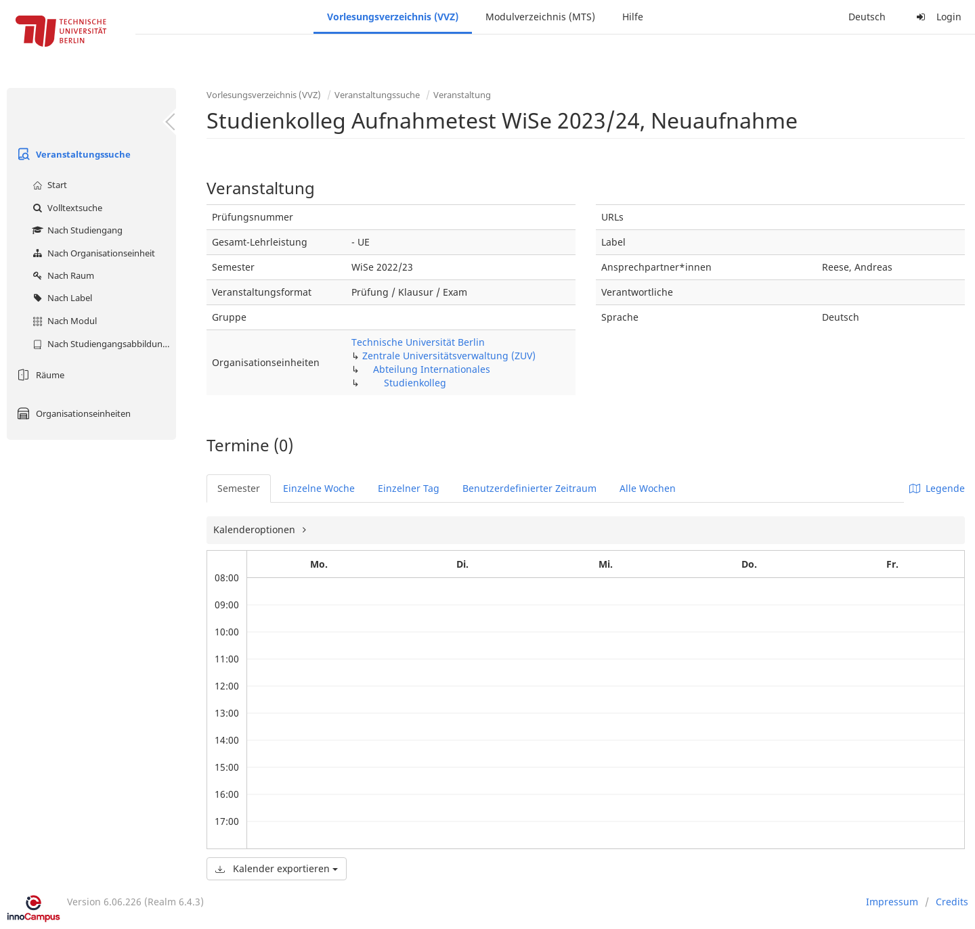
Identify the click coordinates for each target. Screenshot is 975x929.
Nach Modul (63, 321)
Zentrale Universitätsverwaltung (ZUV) (449, 355)
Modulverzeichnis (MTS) (540, 16)
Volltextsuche (65, 208)
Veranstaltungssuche (72, 154)
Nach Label (60, 298)
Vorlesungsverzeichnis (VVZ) (392, 16)
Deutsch (867, 16)
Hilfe (632, 16)
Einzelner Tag (408, 488)
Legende (937, 488)
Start (48, 185)
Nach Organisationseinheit (92, 253)
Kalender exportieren (276, 868)
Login (937, 16)
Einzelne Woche (319, 488)
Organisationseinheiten (72, 413)
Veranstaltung (462, 95)
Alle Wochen (648, 488)
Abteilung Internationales (431, 369)
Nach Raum (61, 275)
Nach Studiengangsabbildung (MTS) (102, 344)
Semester (238, 488)
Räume (39, 375)
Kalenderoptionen (255, 529)
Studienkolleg (415, 382)
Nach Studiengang (76, 230)
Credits (952, 901)
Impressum (892, 901)
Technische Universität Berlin (418, 342)
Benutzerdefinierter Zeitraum (529, 488)
